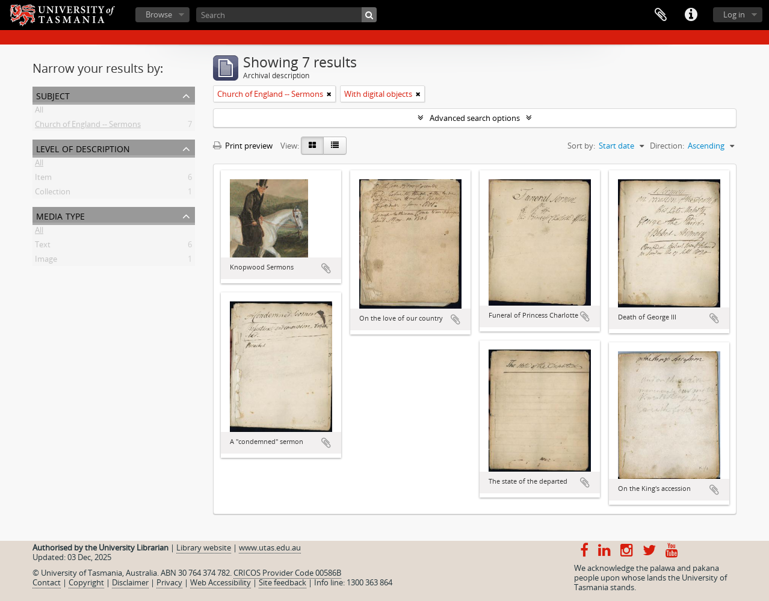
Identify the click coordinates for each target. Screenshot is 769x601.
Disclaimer (130, 582)
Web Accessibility (220, 582)
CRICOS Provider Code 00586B (287, 572)
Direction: (667, 145)
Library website (203, 547)
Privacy (169, 582)
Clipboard (661, 15)
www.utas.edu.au (270, 547)
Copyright (86, 582)
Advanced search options (475, 117)
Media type (60, 215)
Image (46, 261)
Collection (52, 193)
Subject (53, 95)
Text (43, 246)
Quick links (691, 15)
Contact (46, 582)
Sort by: (581, 145)
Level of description (83, 148)
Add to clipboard (326, 268)
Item (43, 179)
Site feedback (282, 582)
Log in (734, 14)
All (39, 111)
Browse (159, 14)
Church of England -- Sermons (88, 126)
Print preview (243, 145)
